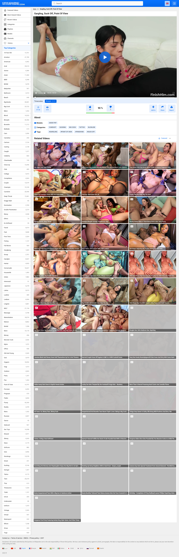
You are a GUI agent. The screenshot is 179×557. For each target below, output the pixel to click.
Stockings (16, 456)
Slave (16, 443)
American (16, 62)
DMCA (26, 538)
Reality (16, 407)
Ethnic (16, 219)
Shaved (16, 434)
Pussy (16, 403)
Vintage (16, 510)
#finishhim (79, 132)
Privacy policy (34, 538)
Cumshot (16, 192)
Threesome (16, 488)
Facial (16, 228)
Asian (16, 75)
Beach (16, 97)
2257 (42, 538)
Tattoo (16, 474)
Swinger (16, 470)
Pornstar (16, 389)
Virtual (16, 515)
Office (16, 349)
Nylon (16, 344)
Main (34, 9)
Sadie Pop (52, 123)
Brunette (16, 125)
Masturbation (16, 317)
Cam (16, 133)
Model (16, 326)
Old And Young (16, 353)
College (16, 174)
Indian (16, 277)
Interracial (16, 281)
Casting (16, 147)
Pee (16, 380)
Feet (16, 232)
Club (16, 169)
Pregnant (16, 394)
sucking (63, 127)
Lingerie (16, 304)
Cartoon (16, 142)
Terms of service (16, 538)
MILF (16, 308)
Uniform (16, 506)
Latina (16, 290)
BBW (16, 80)
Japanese (16, 286)
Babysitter (16, 89)
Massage (16, 313)
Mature (16, 322)
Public (16, 398)
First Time (16, 237)
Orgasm (16, 362)
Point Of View (16, 385)
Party (16, 376)
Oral (16, 358)
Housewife (16, 273)
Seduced (16, 425)
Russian (16, 416)
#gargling (53, 132)
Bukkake (16, 129)
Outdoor (16, 371)
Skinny (16, 438)
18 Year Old (16, 53)
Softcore (16, 447)
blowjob (91, 127)
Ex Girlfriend (16, 223)
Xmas (16, 528)
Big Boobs (16, 102)
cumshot (52, 127)
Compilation (16, 178)
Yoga (16, 533)
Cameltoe (16, 138)
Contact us (5, 538)
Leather (16, 295)
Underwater (16, 501)
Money (16, 335)
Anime (16, 71)
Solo (16, 452)
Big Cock (16, 107)
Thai (16, 483)
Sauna (16, 421)
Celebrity (16, 156)
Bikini (16, 111)
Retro (16, 412)
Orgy (16, 367)
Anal (16, 66)
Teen (16, 479)
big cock (72, 127)
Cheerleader (16, 160)
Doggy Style (16, 201)
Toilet (16, 492)
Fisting (16, 241)
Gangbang (16, 250)
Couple (16, 183)
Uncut (16, 497)
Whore (16, 524)
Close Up (16, 165)
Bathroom (16, 93)
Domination (16, 205)
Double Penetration (16, 210)
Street (16, 461)
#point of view (66, 132)
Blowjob (16, 120)
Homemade (16, 268)
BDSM (16, 84)
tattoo (82, 127)
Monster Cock (16, 340)
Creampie (16, 187)
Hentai (16, 263)
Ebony (16, 214)
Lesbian (16, 299)
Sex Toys (16, 429)
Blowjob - (50, 101)
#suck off (91, 132)
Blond (16, 115)
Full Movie (16, 246)
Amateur (16, 57)
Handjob (16, 259)
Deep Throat (16, 196)
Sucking (16, 465)
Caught (16, 151)
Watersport (16, 519)
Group (16, 255)
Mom (16, 331)
